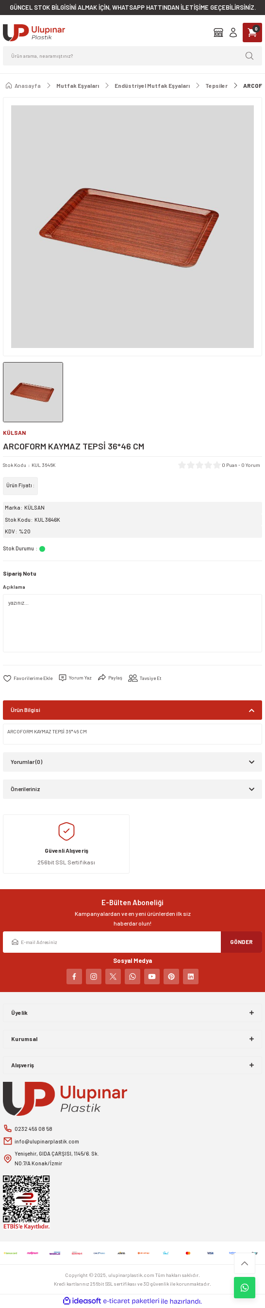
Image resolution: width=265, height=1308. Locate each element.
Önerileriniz (25, 788)
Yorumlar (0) (26, 761)
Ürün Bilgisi (25, 709)
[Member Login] (233, 32)
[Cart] (252, 32)
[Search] (132, 56)
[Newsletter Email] (132, 942)
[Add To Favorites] (27, 677)
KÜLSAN (34, 507)
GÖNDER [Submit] (241, 941)
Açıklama (14, 587)
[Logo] (34, 32)
